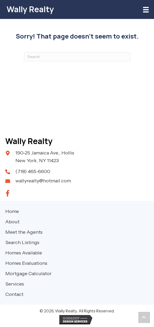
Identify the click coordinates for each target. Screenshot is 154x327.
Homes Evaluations (26, 263)
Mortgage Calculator (28, 273)
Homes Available (23, 253)
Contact (14, 294)
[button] (7, 193)
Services (14, 284)
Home (12, 211)
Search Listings (22, 242)
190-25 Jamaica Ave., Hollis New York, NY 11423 (44, 157)
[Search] (77, 56)
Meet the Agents (24, 232)
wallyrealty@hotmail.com (43, 181)
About (12, 222)
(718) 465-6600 (32, 171)
